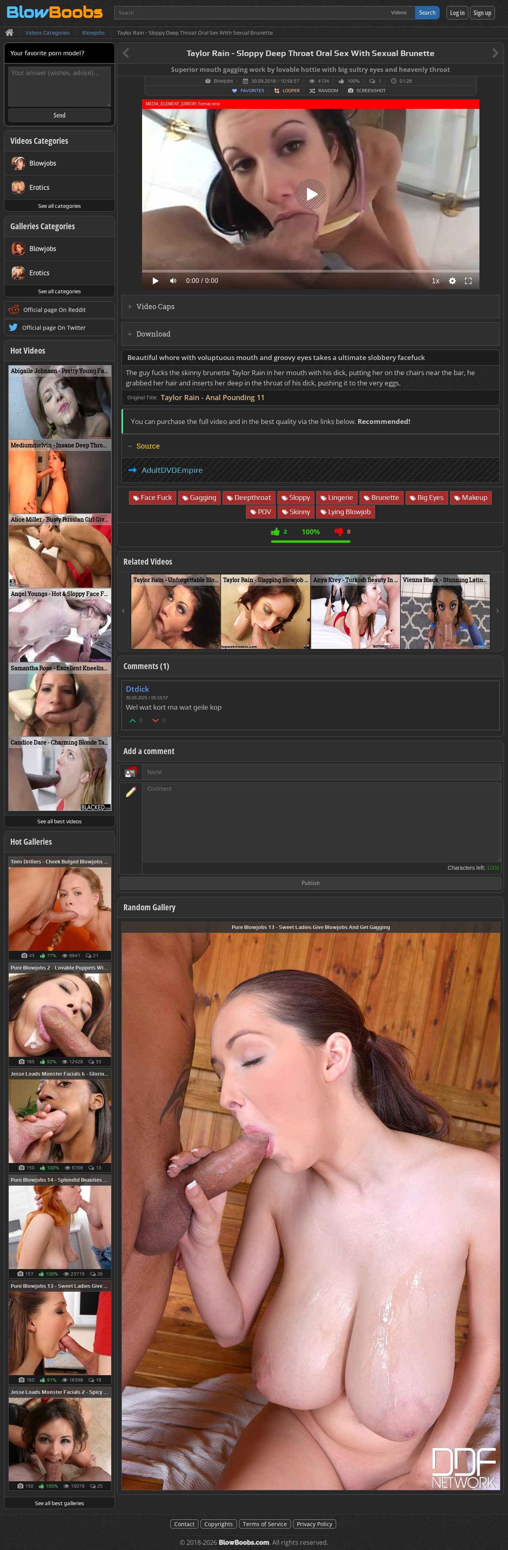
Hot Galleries (31, 841)
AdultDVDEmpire (172, 470)
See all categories (59, 206)
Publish (311, 883)
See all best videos (59, 821)
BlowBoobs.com (244, 1542)
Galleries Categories (42, 226)
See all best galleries (59, 1503)
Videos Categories (39, 140)
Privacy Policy (314, 1524)
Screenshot (371, 90)
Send (59, 115)
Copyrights (218, 1524)
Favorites (252, 90)
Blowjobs (223, 81)
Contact (184, 1524)
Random (328, 90)
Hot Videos (27, 350)
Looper (291, 90)
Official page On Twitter (54, 327)
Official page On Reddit (54, 309)
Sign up (482, 12)
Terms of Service (265, 1524)
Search (427, 12)
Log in (457, 12)
